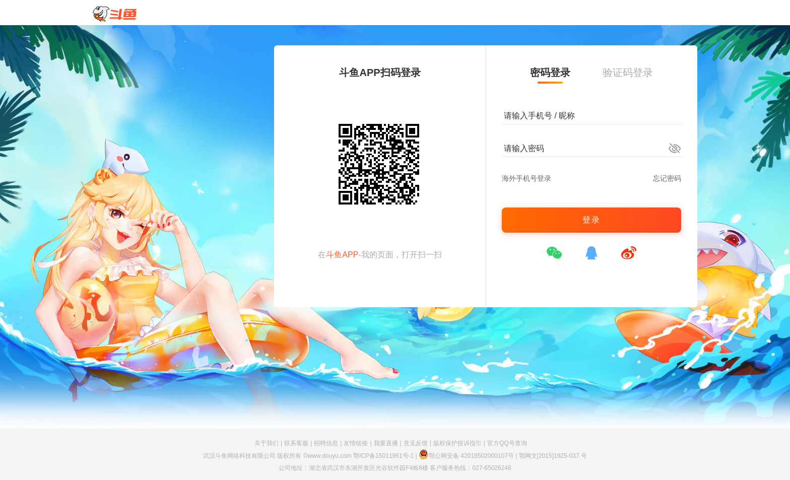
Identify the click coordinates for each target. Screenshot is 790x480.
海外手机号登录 (526, 178)
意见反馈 (416, 443)
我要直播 (386, 443)
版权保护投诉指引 (457, 443)
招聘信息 (326, 443)
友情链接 (356, 443)
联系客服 (296, 443)
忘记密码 (667, 178)
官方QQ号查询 (507, 443)
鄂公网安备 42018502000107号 (466, 455)
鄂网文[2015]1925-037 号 (553, 455)
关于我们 (266, 443)
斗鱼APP (342, 254)
